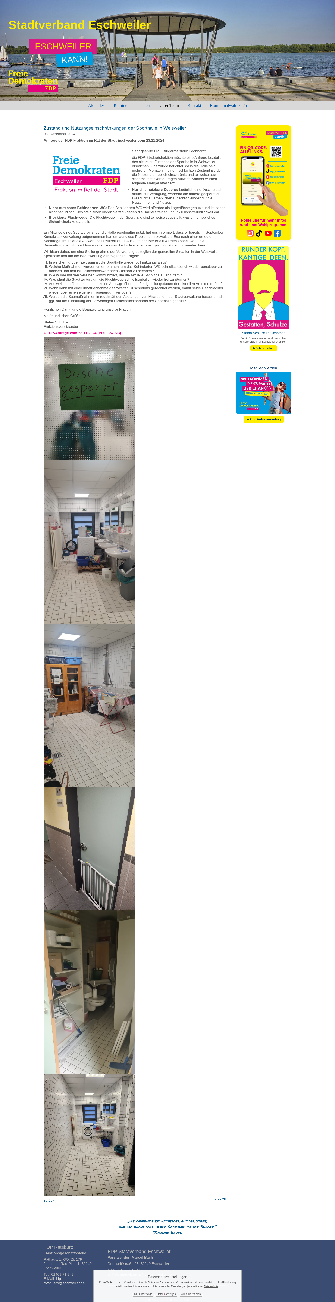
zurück (49, 1200)
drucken (221, 1198)
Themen (143, 105)
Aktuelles (96, 105)
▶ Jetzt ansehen (263, 348)
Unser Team (168, 105)
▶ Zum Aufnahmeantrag (264, 419)
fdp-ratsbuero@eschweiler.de (64, 1281)
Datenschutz (211, 1286)
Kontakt (194, 105)
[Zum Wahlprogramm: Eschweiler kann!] (63, 46)
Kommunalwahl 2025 (228, 105)
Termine (120, 105)
